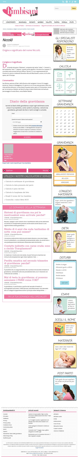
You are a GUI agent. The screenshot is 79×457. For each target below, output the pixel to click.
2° (61, 111)
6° (57, 114)
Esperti (5, 431)
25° (73, 123)
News (4, 1)
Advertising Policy (8, 435)
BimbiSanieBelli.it (20, 12)
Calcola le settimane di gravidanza (19, 181)
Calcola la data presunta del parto (19, 185)
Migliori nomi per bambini (20, 29)
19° (69, 120)
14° (69, 117)
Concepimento (11, 22)
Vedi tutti (65, 283)
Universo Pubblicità (59, 431)
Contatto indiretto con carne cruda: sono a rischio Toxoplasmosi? (27, 247)
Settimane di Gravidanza (33, 26)
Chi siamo (5, 416)
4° (69, 111)
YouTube (75, 1)
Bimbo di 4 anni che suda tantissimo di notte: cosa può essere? (26, 230)
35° (73, 130)
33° (65, 130)
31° (57, 130)
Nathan (9, 170)
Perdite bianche (60, 276)
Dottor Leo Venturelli (10, 236)
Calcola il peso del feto (14, 189)
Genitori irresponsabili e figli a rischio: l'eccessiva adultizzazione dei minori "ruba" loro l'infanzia (39, 415)
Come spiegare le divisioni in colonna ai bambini (38, 426)
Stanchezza (59, 273)
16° (57, 120)
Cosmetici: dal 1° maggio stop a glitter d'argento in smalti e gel (38, 430)
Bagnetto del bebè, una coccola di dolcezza (53, 26)
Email (13, 113)
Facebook (69, 1)
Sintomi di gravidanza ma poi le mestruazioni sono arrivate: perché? (24, 214)
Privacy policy (6, 422)
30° (73, 126)
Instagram (66, 1)
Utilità (71, 22)
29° (69, 126)
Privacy (5, 420)
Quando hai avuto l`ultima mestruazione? (22, 119)
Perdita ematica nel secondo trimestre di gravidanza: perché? (26, 262)
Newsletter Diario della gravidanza (12, 433)
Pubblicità (5, 418)
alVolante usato (58, 416)
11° (57, 117)
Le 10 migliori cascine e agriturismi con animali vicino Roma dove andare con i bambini (38, 421)
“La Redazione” (15, 44)
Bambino (40, 22)
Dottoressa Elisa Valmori (10, 267)
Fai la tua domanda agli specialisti (27, 296)
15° (73, 117)
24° (69, 123)
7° (61, 114)
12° (61, 117)
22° (61, 123)
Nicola (45, 170)
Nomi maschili (30, 29)
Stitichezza (59, 278)
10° (73, 114)
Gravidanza (23, 22)
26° (57, 126)
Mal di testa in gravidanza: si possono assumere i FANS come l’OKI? (26, 279)
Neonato (32, 22)
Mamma (56, 22)
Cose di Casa (57, 423)
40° (73, 133)
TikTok (72, 1)
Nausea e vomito (61, 270)
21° (57, 123)
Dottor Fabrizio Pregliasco (11, 252)
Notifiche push (7, 438)
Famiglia (64, 22)
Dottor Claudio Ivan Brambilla (11, 219)
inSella (55, 419)
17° (61, 120)
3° (65, 111)
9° (69, 114)
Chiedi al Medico (19, 26)
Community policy (7, 427)
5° (72, 111)
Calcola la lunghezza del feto (17, 192)
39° (69, 133)
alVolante (56, 414)
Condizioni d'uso (7, 425)
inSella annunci (57, 421)
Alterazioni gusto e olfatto (64, 267)
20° (73, 120)
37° (61, 133)
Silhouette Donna (58, 426)
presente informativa (36, 125)
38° (65, 133)
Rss (63, 1)
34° (69, 130)
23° (65, 123)
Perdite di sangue (61, 265)
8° (65, 114)
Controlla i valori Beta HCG (17, 200)
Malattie (49, 22)
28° (65, 126)
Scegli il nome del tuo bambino (18, 196)
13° (65, 117)
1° (57, 111)
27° (61, 126)
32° (61, 130)
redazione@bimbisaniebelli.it (36, 453)
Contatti (5, 414)
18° (65, 120)
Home (4, 29)
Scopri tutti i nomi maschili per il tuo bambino (16, 163)
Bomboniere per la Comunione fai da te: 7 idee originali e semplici (39, 435)
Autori (4, 429)
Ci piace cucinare (58, 428)
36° (57, 133)
